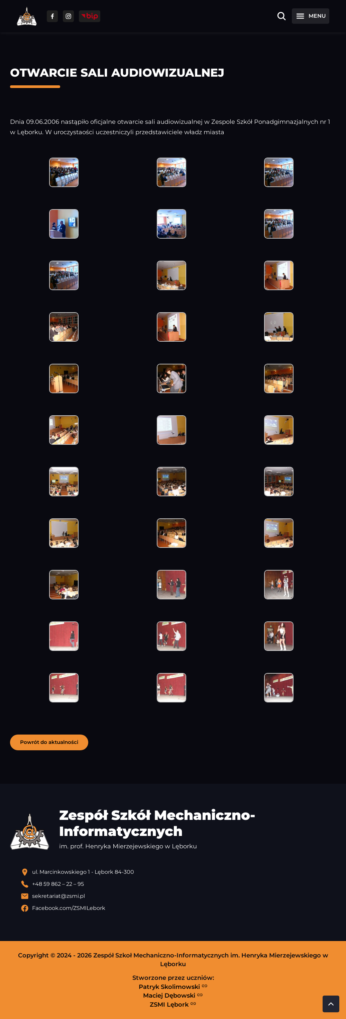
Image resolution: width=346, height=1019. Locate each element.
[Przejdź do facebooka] (52, 16)
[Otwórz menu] (310, 16)
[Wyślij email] (178, 896)
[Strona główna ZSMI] (27, 16)
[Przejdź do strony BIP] (89, 16)
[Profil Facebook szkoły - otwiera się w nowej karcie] (178, 908)
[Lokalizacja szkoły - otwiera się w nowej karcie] (178, 872)
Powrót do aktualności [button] (49, 742)
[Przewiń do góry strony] (331, 1004)
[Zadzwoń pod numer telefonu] (178, 884)
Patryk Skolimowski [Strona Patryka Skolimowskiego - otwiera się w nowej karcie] (173, 986)
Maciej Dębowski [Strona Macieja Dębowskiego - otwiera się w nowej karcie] (173, 995)
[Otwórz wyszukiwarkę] (281, 16)
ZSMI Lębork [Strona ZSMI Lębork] (173, 1004)
